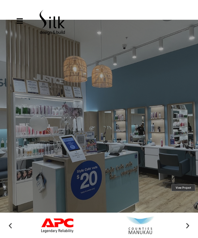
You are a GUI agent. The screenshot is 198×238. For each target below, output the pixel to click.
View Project (183, 203)
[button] (10, 226)
